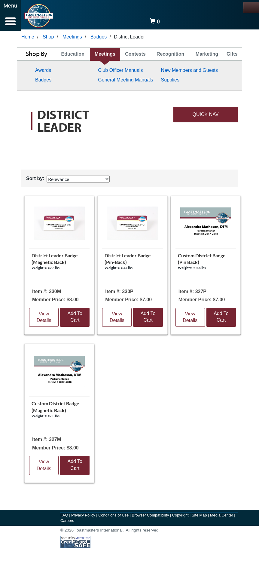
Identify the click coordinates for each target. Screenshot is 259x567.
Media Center (222, 516)
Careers (67, 521)
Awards (43, 71)
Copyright (181, 516)
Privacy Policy (83, 516)
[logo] (38, 16)
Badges (98, 38)
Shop (48, 38)
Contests (135, 55)
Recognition (170, 55)
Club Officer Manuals (120, 71)
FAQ (64, 516)
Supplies (170, 81)
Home (27, 38)
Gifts (232, 55)
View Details (44, 318)
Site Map (200, 516)
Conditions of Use (114, 516)
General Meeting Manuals (125, 81)
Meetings (72, 38)
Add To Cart (74, 318)
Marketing (207, 55)
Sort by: (35, 179)
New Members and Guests (189, 71)
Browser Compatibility (151, 516)
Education (72, 55)
